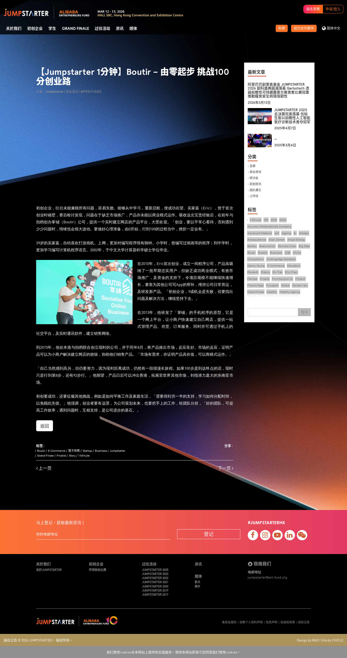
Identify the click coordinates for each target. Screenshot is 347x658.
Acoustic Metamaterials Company (269, 226)
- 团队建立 (254, 190)
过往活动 (102, 29)
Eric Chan (291, 272)
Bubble (262, 252)
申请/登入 (333, 9)
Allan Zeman (277, 239)
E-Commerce (56, 450)
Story (72, 455)
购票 (281, 28)
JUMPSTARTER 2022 (155, 578)
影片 (197, 582)
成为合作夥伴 (304, 28)
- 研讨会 (253, 178)
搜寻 (304, 312)
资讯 (120, 29)
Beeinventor (267, 246)
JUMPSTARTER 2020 (155, 586)
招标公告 (304, 622)
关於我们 (13, 29)
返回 (44, 426)
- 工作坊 (253, 196)
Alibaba (304, 233)
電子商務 (74, 450)
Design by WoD (308, 640)
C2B (287, 252)
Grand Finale (75, 29)
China (297, 252)
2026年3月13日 (259, 103)
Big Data (304, 246)
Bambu (252, 246)
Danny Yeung (256, 265)
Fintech (300, 279)
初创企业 (35, 29)
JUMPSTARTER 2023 (155, 574)
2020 (283, 220)
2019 (274, 220)
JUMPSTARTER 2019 (155, 590)
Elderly (265, 272)
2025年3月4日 (285, 145)
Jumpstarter (117, 450)
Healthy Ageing (290, 292)
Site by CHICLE (332, 640)
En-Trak (277, 272)
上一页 (44, 468)
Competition (255, 259)
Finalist (61, 455)
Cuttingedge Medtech (281, 259)
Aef (276, 233)
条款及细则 (229, 622)
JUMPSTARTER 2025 (155, 570)
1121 (266, 220)
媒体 (133, 29)
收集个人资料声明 (251, 622)
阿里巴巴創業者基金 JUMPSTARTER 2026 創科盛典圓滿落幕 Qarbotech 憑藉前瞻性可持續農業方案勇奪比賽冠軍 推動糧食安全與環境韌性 (278, 90)
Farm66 (252, 279)
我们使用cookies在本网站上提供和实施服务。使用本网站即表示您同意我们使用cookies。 (173, 652)
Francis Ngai (255, 285)
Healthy (272, 292)
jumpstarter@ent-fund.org (267, 577)
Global (285, 285)
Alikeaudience (256, 239)
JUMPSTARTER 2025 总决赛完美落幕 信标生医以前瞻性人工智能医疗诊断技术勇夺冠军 (292, 116)
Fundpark (272, 285)
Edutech (252, 272)
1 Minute (84, 455)
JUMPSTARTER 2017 (155, 594)
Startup (87, 450)
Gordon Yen (300, 285)
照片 (197, 586)
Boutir (41, 450)
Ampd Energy (296, 239)
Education (293, 265)
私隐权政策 (287, 622)
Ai (295, 233)
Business (101, 450)
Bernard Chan (287, 246)
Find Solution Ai (282, 279)
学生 (52, 29)
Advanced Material (259, 233)
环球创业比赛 (97, 570)
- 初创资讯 (254, 184)
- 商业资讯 (254, 172)
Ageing (286, 233)
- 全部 (251, 166)
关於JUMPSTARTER (49, 570)
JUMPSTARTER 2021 (155, 582)
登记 (209, 533)
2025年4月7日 (285, 128)
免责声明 (271, 622)
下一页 (225, 468)
